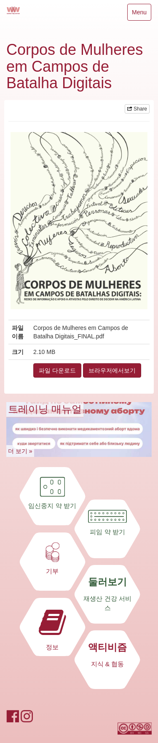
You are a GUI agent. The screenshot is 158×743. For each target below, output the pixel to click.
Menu (139, 14)
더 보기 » (20, 451)
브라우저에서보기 (112, 370)
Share (137, 109)
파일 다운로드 (57, 370)
